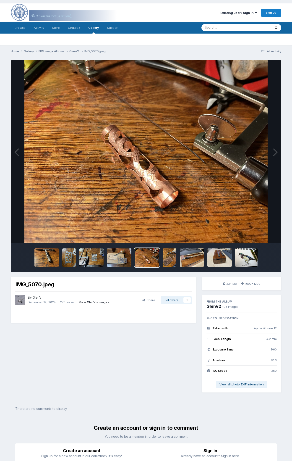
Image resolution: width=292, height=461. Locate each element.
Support (112, 27)
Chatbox (74, 27)
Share (148, 300)
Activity (39, 27)
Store (56, 27)
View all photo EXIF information (241, 384)
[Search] (223, 27)
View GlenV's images (94, 302)
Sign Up (271, 12)
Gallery (93, 30)
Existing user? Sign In (238, 13)
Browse (20, 27)
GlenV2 (213, 306)
